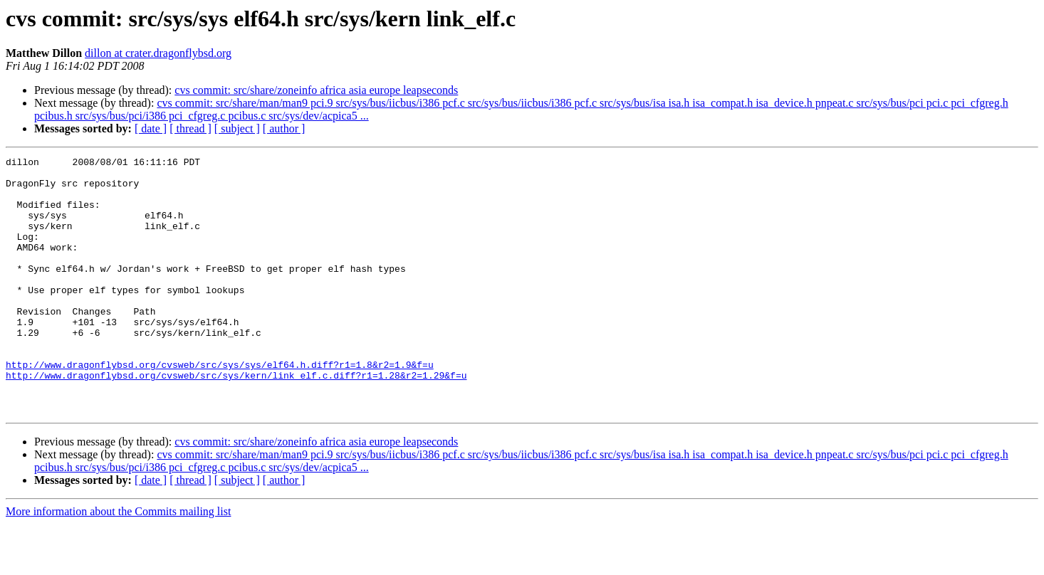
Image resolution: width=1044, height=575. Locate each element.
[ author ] (284, 128)
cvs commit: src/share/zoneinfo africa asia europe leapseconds (316, 90)
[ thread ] (190, 128)
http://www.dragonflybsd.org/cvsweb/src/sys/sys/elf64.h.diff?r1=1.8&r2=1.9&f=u (220, 407)
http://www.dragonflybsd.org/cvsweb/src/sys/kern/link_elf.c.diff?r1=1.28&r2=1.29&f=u (236, 419)
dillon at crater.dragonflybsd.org (158, 53)
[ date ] (151, 128)
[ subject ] (237, 128)
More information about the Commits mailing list (118, 562)
